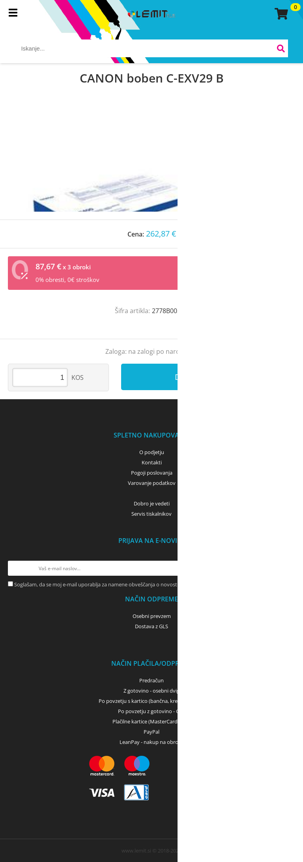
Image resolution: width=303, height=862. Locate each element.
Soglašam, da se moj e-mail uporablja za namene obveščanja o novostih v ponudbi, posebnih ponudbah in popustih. (150, 584)
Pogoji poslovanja (151, 472)
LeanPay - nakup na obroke (152, 742)
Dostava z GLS (151, 626)
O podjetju (151, 452)
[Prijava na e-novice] (287, 568)
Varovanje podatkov (152, 482)
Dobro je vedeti (152, 503)
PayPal (151, 731)
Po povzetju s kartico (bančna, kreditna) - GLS (151, 700)
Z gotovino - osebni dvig (151, 690)
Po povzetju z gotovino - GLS (151, 711)
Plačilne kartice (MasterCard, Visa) (151, 721)
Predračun (151, 680)
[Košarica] (280, 14)
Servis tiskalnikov (151, 513)
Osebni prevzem (152, 616)
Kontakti (152, 462)
